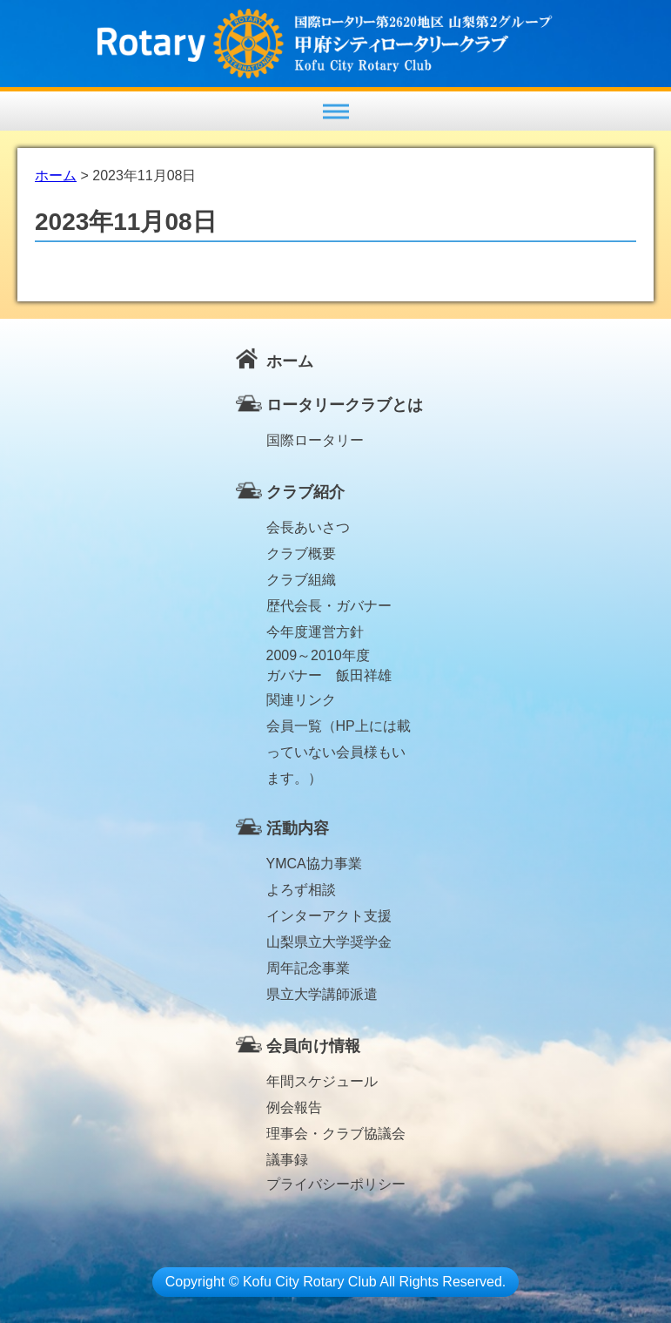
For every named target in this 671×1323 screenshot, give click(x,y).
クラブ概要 (301, 553)
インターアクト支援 (329, 915)
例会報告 (294, 1107)
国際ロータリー (315, 440)
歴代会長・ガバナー (329, 605)
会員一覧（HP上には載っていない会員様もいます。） (338, 729)
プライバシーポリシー (336, 1184)
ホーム (289, 361)
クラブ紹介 (305, 492)
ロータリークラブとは (344, 405)
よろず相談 (301, 889)
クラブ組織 (301, 579)
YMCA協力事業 (314, 863)
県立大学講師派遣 (322, 994)
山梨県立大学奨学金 (329, 942)
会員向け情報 (313, 1046)
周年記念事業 (308, 968)
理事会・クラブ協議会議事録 (336, 1136)
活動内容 (297, 828)
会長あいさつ (308, 527)
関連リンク (301, 699)
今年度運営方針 (315, 631)
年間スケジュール (322, 1081)
